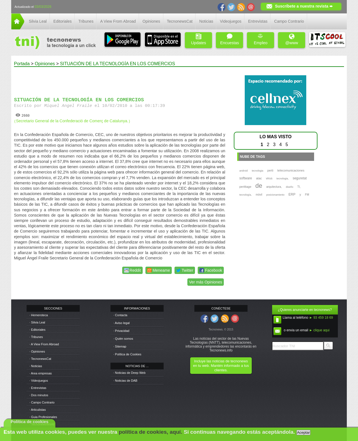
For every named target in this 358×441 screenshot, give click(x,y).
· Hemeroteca (38, 315)
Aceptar (303, 432)
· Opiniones (37, 351)
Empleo (260, 39)
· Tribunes (36, 337)
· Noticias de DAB (125, 380)
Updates (198, 39)
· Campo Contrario (42, 402)
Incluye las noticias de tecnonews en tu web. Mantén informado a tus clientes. (221, 365)
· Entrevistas (37, 388)
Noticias (206, 21)
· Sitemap (119, 346)
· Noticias (35, 366)
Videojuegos (230, 21)
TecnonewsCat (180, 21)
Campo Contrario (289, 21)
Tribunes (85, 21)
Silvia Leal (38, 21)
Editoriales (62, 21)
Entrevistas (257, 21)
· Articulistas (37, 409)
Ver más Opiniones (205, 282)
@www (291, 39)
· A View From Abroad (44, 344)
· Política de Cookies (127, 354)
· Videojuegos (38, 380)
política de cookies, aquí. (150, 432)
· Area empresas (40, 373)
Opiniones (151, 21)
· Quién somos (123, 338)
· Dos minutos (38, 395)
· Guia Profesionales (43, 417)
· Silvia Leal (37, 322)
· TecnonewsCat (40, 358)
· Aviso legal (121, 323)
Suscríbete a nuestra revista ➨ (304, 6)
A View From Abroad (118, 21)
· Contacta (120, 315)
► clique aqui (319, 330)
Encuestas (229, 39)
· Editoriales (37, 329)
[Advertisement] (120, 79)
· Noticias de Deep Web (129, 372)
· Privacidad (121, 330)
